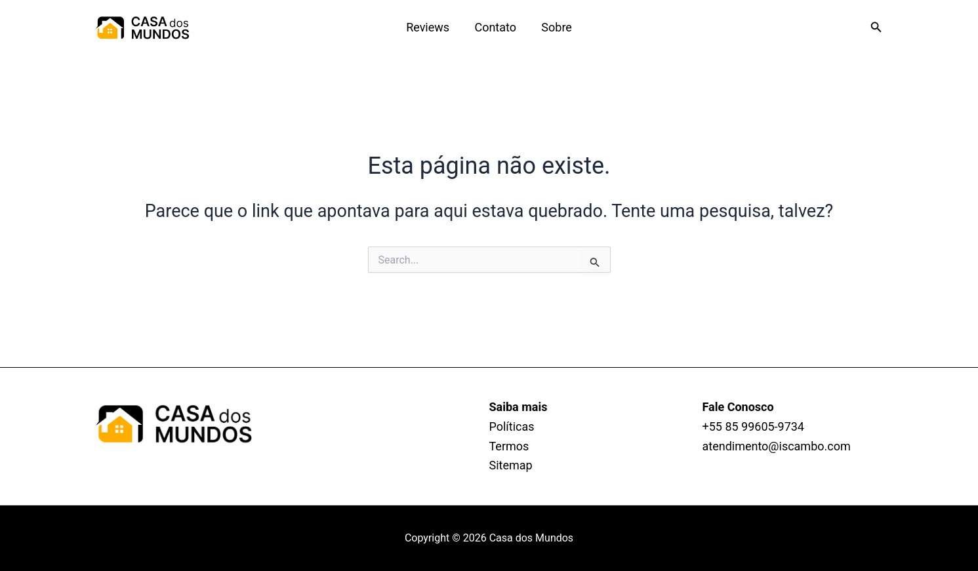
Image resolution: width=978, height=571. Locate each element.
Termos (509, 446)
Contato (495, 27)
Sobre (555, 27)
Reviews (429, 27)
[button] (876, 27)
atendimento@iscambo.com (777, 446)
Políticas (512, 426)
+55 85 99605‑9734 (754, 426)
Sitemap (511, 465)
